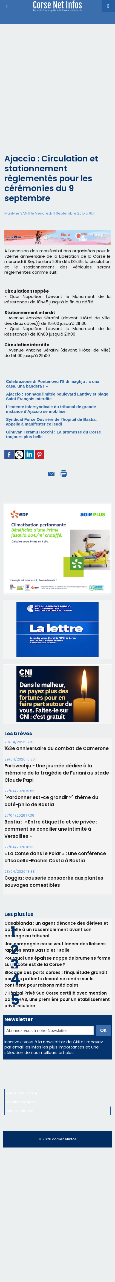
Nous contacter (20, 1110)
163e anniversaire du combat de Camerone (56, 748)
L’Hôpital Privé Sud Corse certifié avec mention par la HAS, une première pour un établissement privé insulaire (57, 999)
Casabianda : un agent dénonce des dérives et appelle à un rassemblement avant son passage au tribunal (56, 929)
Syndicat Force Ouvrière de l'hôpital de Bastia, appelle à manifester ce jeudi (51, 421)
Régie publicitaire (22, 1093)
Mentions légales (21, 1102)
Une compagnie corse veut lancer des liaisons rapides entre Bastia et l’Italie (55, 947)
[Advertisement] (53, 93)
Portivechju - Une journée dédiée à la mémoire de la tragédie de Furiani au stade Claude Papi (56, 772)
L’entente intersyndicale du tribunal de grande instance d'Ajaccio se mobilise (51, 409)
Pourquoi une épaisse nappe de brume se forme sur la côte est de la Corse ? (57, 961)
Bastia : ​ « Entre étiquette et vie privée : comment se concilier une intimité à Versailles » (50, 829)
